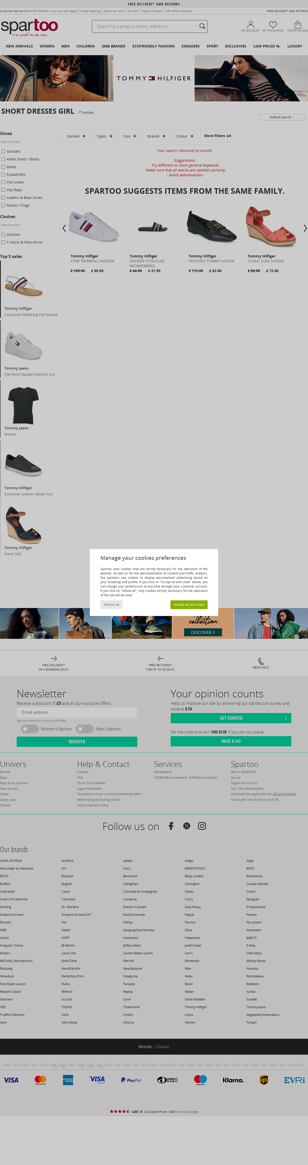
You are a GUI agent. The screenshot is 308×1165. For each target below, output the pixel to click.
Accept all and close (189, 604)
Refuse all (111, 604)
